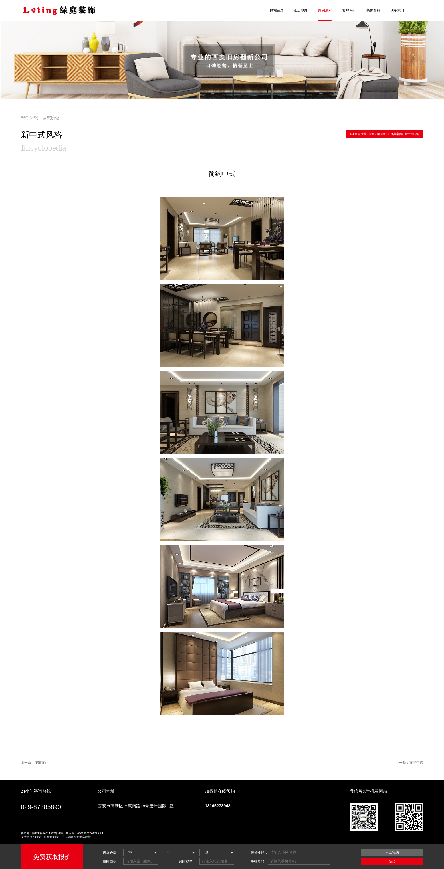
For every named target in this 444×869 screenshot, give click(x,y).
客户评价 (349, 10)
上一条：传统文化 (34, 762)
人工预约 (392, 852)
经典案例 (396, 134)
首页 (372, 134)
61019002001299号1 (90, 833)
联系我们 (397, 10)
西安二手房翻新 (63, 836)
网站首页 (277, 10)
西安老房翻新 (82, 836)
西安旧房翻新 (43, 836)
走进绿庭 (301, 10)
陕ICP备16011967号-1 (46, 833)
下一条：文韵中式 (409, 762)
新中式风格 (412, 134)
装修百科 (373, 10)
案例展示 (325, 10)
